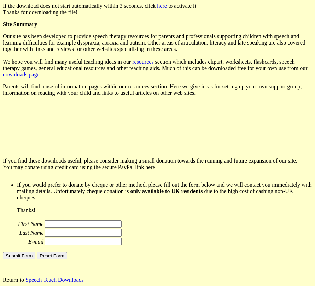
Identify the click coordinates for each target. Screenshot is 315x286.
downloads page (21, 74)
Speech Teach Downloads (54, 280)
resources (142, 62)
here (162, 6)
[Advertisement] (131, 130)
